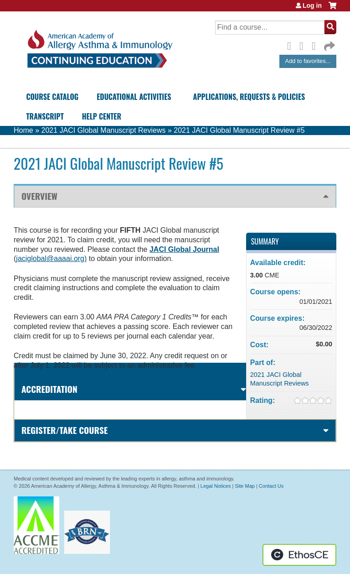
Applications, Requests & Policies (249, 96)
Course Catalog (52, 96)
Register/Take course (64, 430)
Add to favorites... (308, 60)
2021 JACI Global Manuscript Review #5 (239, 130)
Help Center (101, 116)
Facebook (291, 44)
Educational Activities (134, 96)
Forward (328, 44)
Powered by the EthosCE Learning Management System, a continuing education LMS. (299, 555)
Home (23, 130)
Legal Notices (216, 486)
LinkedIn (316, 44)
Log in (312, 5)
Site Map (244, 486)
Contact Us (271, 486)
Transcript (44, 116)
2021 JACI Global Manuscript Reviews (103, 130)
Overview (39, 196)
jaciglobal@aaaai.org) (51, 258)
